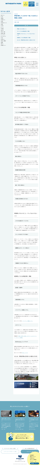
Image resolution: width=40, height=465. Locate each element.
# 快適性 (2, 28)
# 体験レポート (3, 45)
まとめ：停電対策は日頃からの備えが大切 (26, 40)
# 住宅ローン (3, 39)
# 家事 (2, 24)
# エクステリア (3, 36)
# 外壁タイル (3, 19)
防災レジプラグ (25, 352)
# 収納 (2, 21)
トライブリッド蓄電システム (27, 321)
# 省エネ (2, 30)
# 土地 (2, 16)
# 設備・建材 (3, 33)
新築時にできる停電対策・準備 (23, 37)
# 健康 (2, 42)
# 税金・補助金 (3, 40)
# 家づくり (2, 15)
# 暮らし (2, 43)
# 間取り (2, 18)
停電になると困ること (22, 28)
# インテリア (3, 34)
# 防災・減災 (3, 31)
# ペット (2, 27)
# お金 (2, 37)
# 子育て (2, 25)
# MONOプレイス (4, 22)
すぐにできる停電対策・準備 (23, 31)
